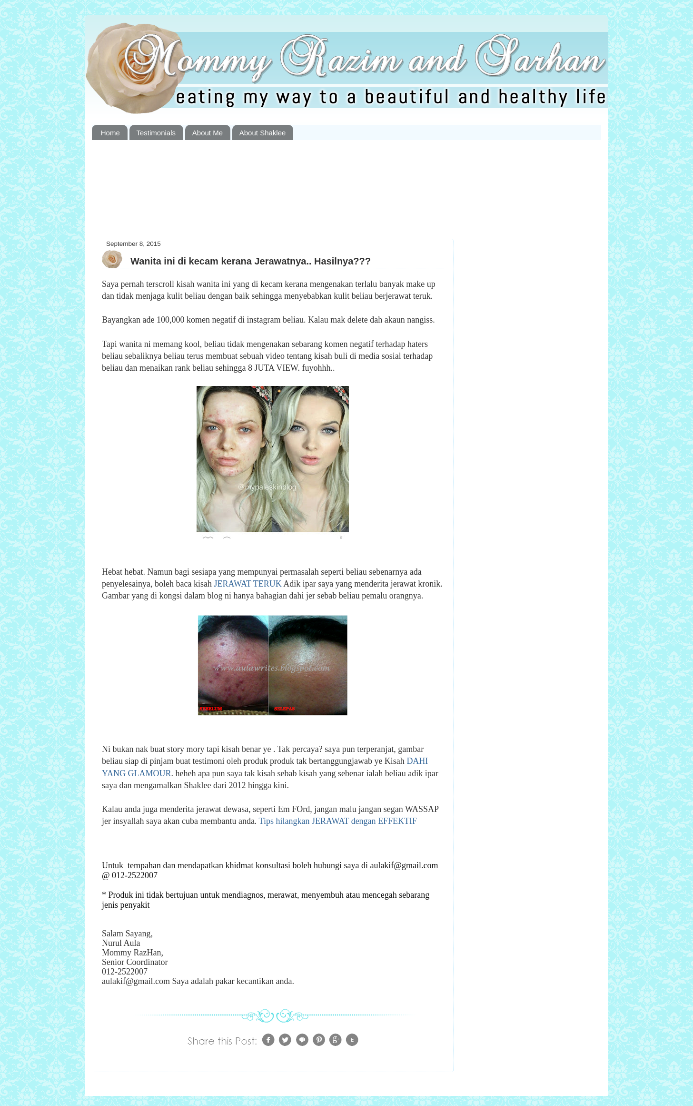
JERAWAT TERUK (247, 584)
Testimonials (156, 133)
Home (110, 133)
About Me (207, 133)
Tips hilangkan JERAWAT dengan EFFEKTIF (338, 821)
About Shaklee (262, 133)
